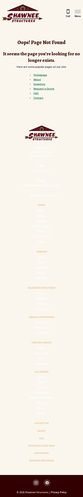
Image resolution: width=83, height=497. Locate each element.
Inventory (39, 84)
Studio (41, 241)
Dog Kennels (41, 332)
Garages (41, 251)
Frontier (41, 387)
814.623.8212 (42, 170)
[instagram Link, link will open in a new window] (36, 482)
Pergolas (42, 304)
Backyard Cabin (41, 236)
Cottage (41, 221)
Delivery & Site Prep (41, 445)
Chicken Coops (41, 327)
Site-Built (41, 278)
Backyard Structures (41, 288)
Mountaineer (41, 392)
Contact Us (41, 423)
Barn (41, 210)
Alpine (41, 377)
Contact (38, 98)
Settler (41, 413)
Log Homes (41, 372)
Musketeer (41, 403)
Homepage (40, 75)
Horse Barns (41, 322)
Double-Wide (41, 267)
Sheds (41, 205)
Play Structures (41, 309)
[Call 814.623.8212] (68, 13)
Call (68, 16)
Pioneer (41, 408)
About (37, 79)
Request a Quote (43, 88)
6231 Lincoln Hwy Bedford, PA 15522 (41, 153)
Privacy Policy (59, 492)
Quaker (41, 231)
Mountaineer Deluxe (41, 397)
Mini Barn (41, 216)
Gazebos (41, 298)
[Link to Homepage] (41, 133)
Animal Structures (41, 317)
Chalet (41, 382)
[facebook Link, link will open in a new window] (47, 482)
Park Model (41, 363)
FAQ (35, 93)
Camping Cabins (42, 342)
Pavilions (41, 293)
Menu (78, 16)
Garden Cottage (42, 226)
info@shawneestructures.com (41, 185)
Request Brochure (41, 460)
